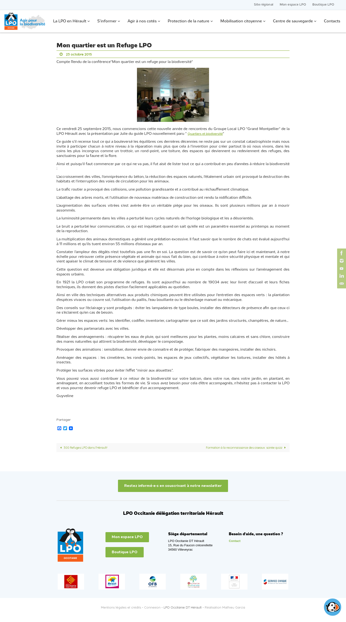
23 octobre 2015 (80, 54)
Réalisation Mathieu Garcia (225, 608)
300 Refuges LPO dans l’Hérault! (87, 447)
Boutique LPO (323, 4)
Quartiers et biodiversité (208, 133)
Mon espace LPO (293, 4)
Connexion (152, 608)
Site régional (263, 4)
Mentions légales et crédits (121, 608)
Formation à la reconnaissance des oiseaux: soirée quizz (239, 447)
